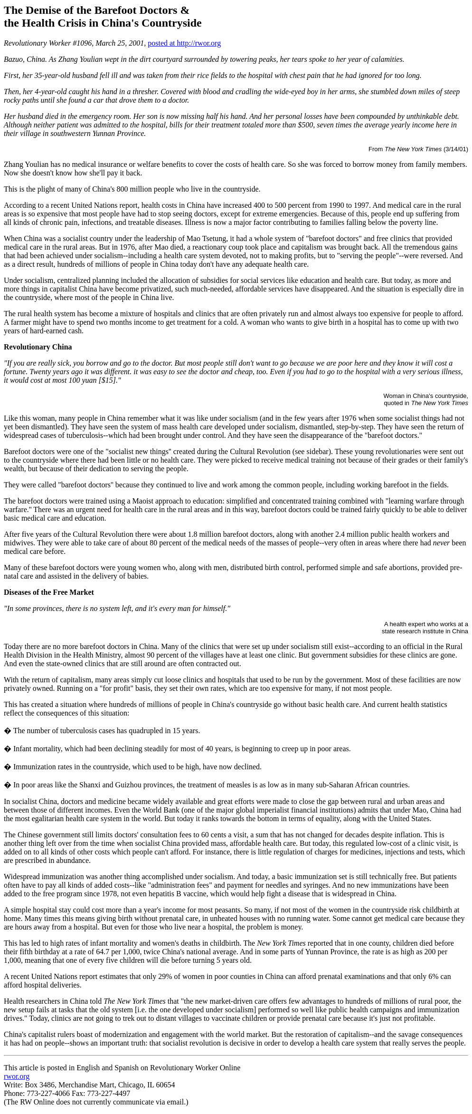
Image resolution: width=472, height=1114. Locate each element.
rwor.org (16, 1076)
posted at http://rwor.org (184, 43)
